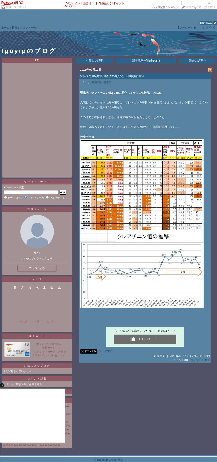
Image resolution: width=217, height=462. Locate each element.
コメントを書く (200, 360)
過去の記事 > (197, 60)
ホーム (5, 27)
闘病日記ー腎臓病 (101, 82)
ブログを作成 (194, 7)
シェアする (106, 351)
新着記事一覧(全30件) (146, 60)
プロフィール (28, 27)
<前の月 (23, 321)
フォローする (37, 268)
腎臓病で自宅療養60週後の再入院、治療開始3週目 (112, 76)
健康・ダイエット (16, 6)
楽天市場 (210, 7)
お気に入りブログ (37, 365)
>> (165, 7)
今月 (37, 321)
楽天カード (37, 336)
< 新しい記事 (94, 60)
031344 (206, 23)
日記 (15, 27)
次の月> (51, 321)
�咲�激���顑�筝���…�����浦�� (31, 445)
